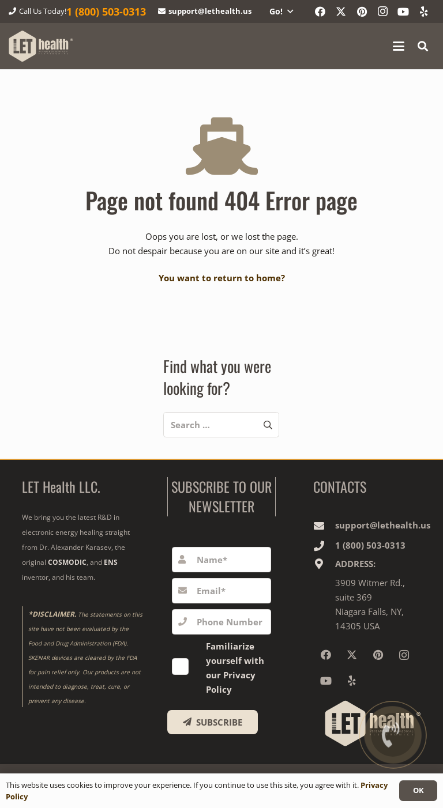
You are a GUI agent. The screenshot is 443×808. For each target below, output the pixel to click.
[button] (281, 11)
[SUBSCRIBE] (212, 722)
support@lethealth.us (382, 525)
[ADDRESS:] (324, 563)
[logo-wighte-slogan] (41, 46)
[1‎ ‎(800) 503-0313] (324, 546)
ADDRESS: (355, 563)
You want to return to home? (222, 278)
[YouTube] (403, 11)
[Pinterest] (361, 11)
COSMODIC (67, 562)
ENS (111, 562)
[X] (341, 11)
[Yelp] (424, 11)
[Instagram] (382, 11)
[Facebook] (320, 11)
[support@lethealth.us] (324, 525)
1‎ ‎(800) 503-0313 (370, 545)
